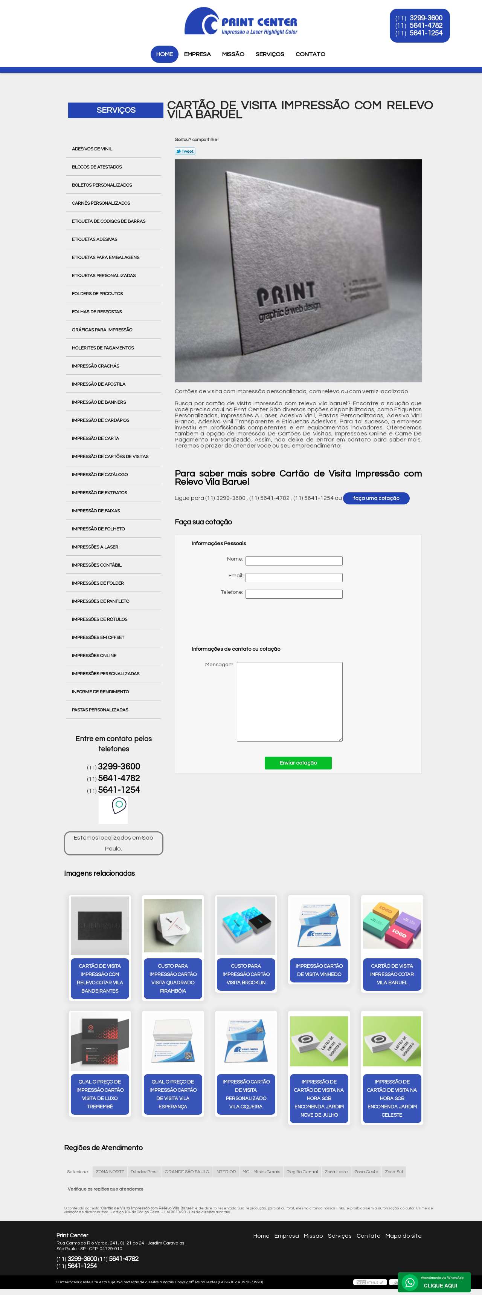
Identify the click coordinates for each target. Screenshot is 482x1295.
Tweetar (185, 151)
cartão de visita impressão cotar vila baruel (392, 974)
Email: (286, 577)
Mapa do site (404, 1236)
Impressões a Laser (95, 547)
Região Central (302, 1171)
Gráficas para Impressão (102, 330)
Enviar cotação (298, 763)
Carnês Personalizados (101, 203)
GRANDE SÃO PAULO (187, 1171)
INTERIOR (225, 1171)
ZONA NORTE (110, 1171)
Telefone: (282, 594)
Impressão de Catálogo (100, 474)
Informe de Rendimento (101, 691)
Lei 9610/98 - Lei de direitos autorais (197, 1212)
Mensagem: (267, 702)
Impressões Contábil (97, 565)
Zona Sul (394, 1171)
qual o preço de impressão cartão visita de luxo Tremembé (100, 1094)
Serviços (270, 54)
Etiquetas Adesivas (95, 239)
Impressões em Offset (98, 637)
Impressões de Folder (98, 583)
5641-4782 (426, 25)
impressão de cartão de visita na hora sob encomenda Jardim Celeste (392, 1098)
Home (164, 54)
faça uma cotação (376, 498)
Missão (233, 54)
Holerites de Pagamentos (103, 348)
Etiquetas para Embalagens (106, 257)
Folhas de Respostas (97, 311)
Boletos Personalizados (102, 185)
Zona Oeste (366, 1171)
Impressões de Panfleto (101, 601)
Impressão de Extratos (100, 492)
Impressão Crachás (96, 366)
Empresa (197, 54)
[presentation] (240, 626)
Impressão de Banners (99, 402)
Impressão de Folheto (99, 529)
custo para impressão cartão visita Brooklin (246, 974)
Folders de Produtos (98, 293)
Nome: (285, 561)
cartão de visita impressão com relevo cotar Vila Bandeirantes (100, 979)
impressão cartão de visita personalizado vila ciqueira (246, 1094)
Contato (310, 54)
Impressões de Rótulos (100, 619)
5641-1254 (426, 33)
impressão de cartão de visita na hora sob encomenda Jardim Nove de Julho (319, 1098)
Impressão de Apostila (99, 384)
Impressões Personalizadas (106, 673)
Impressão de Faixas (96, 510)
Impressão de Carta (96, 438)
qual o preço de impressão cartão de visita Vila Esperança (173, 1094)
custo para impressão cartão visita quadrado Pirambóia (173, 979)
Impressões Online (94, 655)
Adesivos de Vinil (92, 149)
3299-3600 (426, 18)
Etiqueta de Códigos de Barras (109, 221)
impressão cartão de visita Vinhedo (319, 970)
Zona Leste (336, 1171)
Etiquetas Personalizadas (104, 275)
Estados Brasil (145, 1171)
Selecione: (78, 1171)
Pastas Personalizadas (100, 710)
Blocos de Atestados (97, 167)
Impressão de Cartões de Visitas (110, 456)
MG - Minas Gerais (261, 1171)
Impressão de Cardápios (101, 420)
